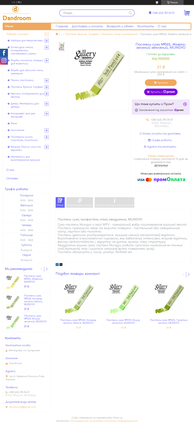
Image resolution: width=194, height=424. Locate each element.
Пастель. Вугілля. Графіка (82, 34)
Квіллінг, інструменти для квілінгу (27, 95)
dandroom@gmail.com (22, 407)
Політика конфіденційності (121, 421)
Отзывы (12, 178)
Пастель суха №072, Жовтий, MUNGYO (33, 279)
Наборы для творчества (27, 40)
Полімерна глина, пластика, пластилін (24, 138)
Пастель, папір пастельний (119, 34)
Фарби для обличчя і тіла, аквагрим (27, 72)
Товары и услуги (17, 34)
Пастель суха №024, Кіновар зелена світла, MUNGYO (78, 321)
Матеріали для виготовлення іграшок (25, 158)
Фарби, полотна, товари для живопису (27, 62)
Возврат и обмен (120, 26)
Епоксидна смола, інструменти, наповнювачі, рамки (23, 50)
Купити (163, 83)
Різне (14, 123)
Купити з (163, 92)
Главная (62, 26)
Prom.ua (117, 418)
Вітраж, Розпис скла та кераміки (26, 148)
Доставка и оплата (87, 26)
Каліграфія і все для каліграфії (23, 115)
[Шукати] (130, 12)
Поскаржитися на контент (87, 421)
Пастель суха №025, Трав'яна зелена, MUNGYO (168, 321)
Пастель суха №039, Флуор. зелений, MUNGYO (123, 321)
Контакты (145, 26)
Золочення (17, 130)
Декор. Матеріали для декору (25, 105)
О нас (162, 26)
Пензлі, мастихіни (22, 80)
